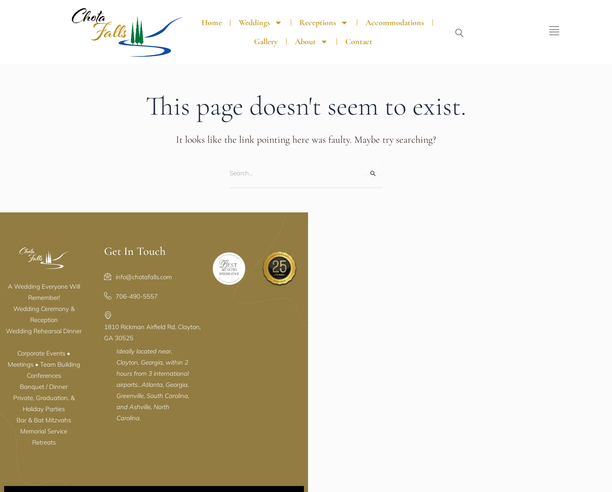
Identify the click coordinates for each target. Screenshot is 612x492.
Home (185, 16)
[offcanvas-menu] (576, 24)
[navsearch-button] (544, 27)
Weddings (234, 15)
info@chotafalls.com (257, 272)
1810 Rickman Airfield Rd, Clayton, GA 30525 (293, 311)
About (472, 15)
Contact (332, 35)
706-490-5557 (250, 292)
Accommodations (368, 16)
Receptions (297, 15)
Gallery (427, 16)
